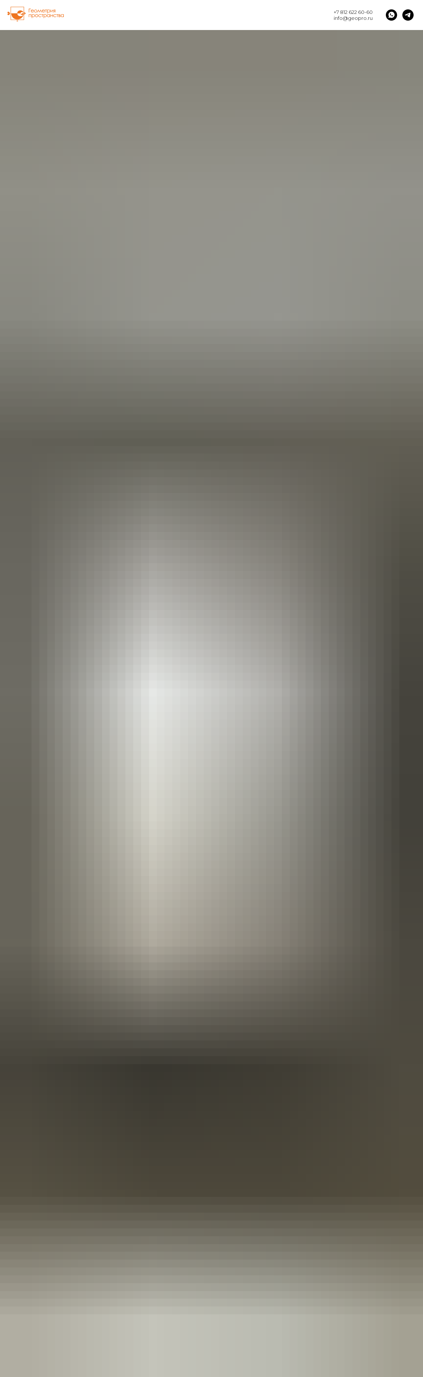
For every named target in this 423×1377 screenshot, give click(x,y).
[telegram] (408, 15)
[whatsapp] (391, 15)
